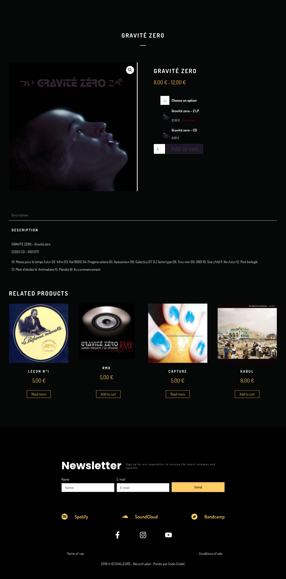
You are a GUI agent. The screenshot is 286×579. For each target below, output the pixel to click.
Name (65, 479)
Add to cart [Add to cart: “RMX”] (108, 394)
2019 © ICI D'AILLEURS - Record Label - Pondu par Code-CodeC (143, 564)
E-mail (121, 479)
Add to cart (184, 149)
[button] (130, 70)
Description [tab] (19, 215)
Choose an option (184, 100)
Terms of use (75, 553)
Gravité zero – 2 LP (185, 111)
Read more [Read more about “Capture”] (177, 394)
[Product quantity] (159, 149)
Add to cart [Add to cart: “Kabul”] (247, 394)
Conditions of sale (210, 553)
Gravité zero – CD (184, 130)
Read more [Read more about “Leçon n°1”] (39, 394)
